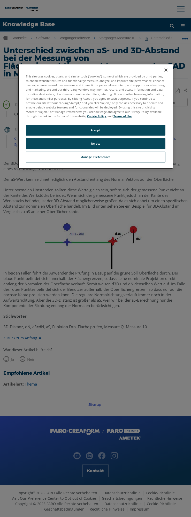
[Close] (166, 70)
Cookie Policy (96, 116)
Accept (95, 130)
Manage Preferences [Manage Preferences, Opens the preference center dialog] (95, 157)
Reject (95, 143)
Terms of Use (122, 116)
